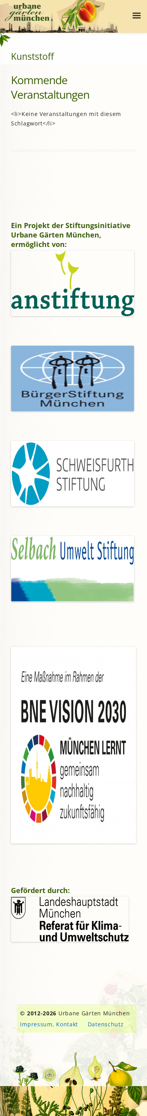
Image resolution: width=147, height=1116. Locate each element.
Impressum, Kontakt (49, 1024)
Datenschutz (106, 1024)
